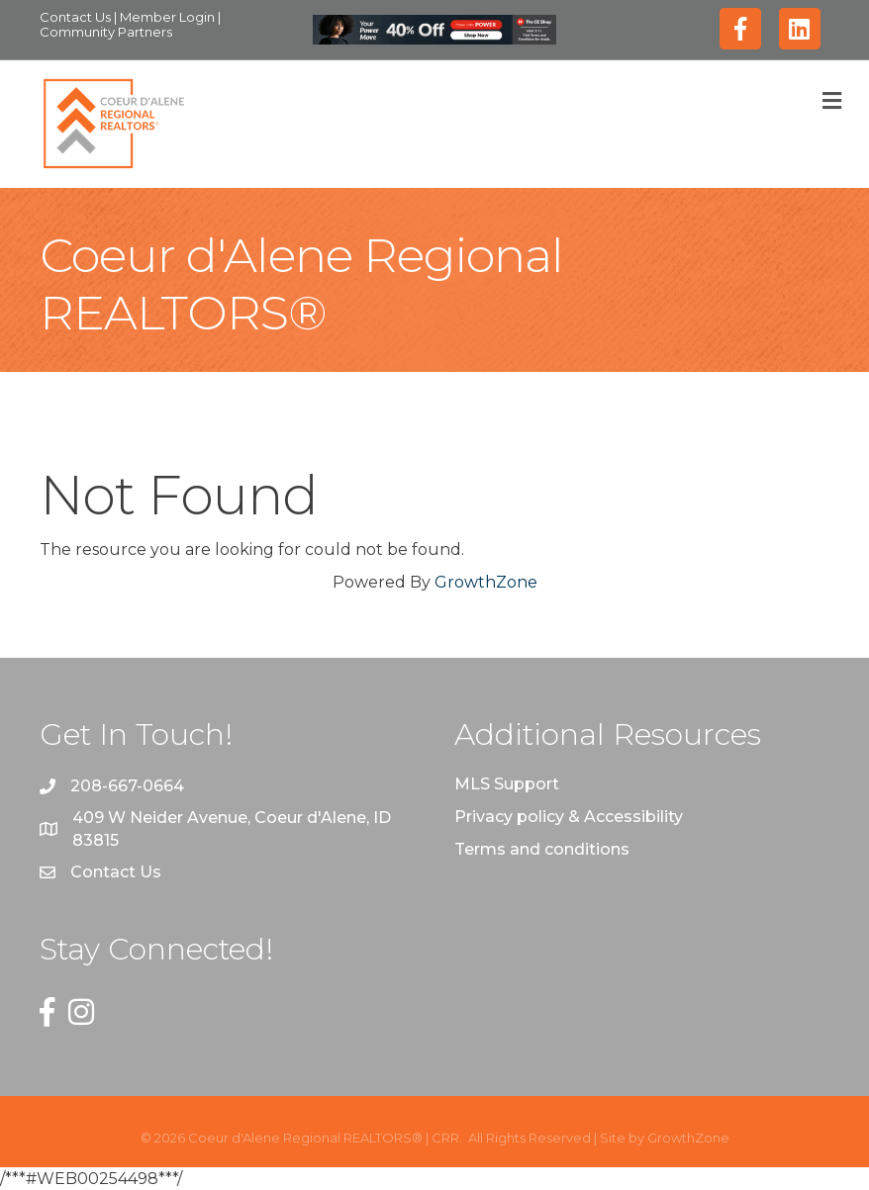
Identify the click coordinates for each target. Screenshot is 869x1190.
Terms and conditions (541, 849)
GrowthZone (485, 582)
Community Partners (106, 32)
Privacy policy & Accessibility (568, 816)
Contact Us (77, 17)
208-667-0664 (127, 786)
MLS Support (506, 784)
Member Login (169, 17)
